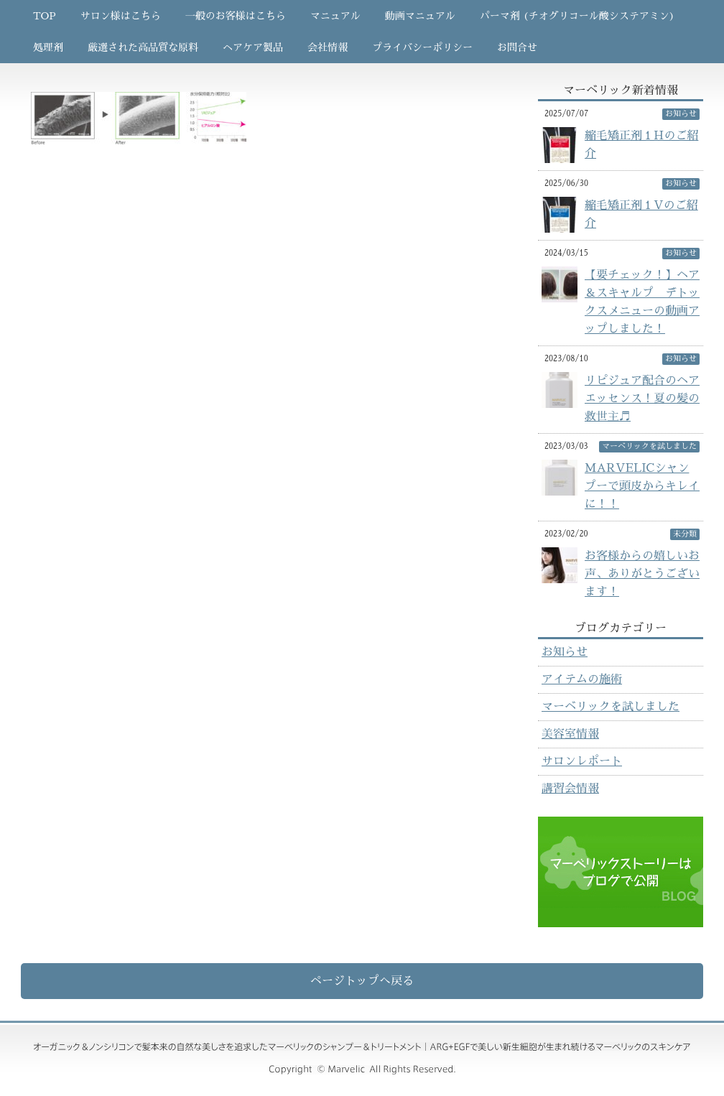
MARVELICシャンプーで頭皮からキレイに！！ (642, 486)
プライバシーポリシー (422, 47)
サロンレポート (582, 761)
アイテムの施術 (582, 679)
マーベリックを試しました (610, 706)
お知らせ (565, 652)
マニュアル (335, 16)
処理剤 (48, 47)
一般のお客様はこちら (235, 16)
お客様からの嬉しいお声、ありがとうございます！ (642, 574)
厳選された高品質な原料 (143, 47)
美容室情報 (570, 734)
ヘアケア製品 (253, 47)
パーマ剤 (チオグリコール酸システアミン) (577, 16)
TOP (44, 16)
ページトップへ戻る (362, 981)
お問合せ (517, 47)
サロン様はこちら (120, 16)
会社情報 (327, 47)
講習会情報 (570, 788)
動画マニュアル (420, 16)
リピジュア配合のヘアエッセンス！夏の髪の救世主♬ (642, 398)
